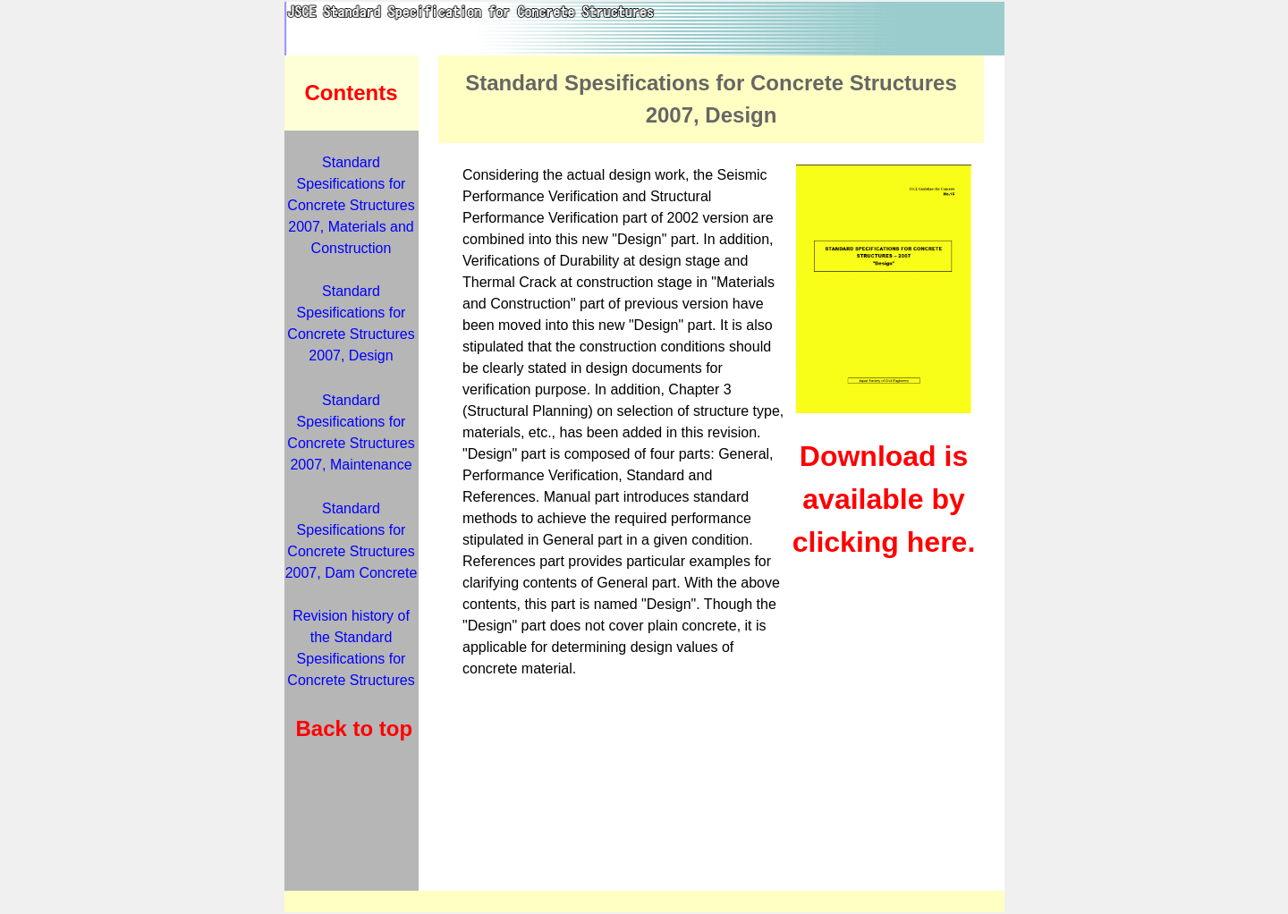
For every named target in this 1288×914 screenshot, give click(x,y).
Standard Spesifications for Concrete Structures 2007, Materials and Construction (350, 205)
